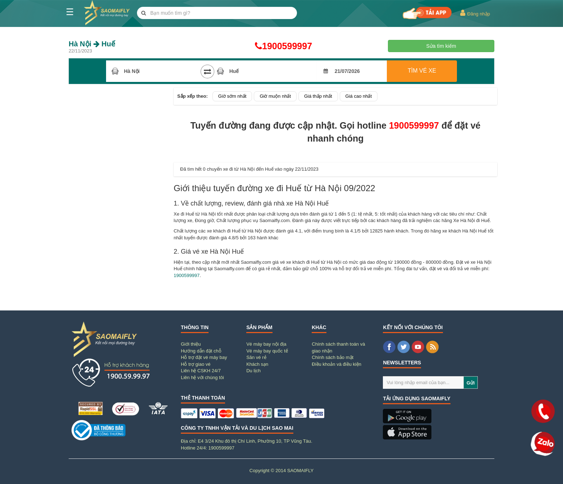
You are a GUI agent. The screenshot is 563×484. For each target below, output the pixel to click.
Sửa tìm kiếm (441, 46)
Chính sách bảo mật (332, 357)
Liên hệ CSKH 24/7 (201, 370)
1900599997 (281, 46)
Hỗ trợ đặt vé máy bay (204, 357)
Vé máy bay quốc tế (267, 351)
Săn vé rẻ (256, 357)
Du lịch (253, 370)
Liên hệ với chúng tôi (202, 377)
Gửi (471, 383)
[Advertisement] (120, 195)
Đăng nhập (474, 13)
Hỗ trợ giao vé (195, 364)
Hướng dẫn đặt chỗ (201, 351)
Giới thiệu (191, 344)
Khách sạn (257, 364)
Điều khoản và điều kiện (336, 364)
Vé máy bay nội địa (266, 344)
